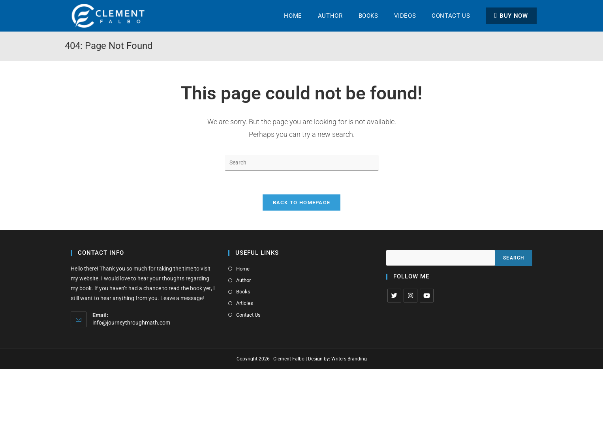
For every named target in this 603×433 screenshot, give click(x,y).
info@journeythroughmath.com (131, 322)
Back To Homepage (302, 202)
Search (513, 258)
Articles (244, 303)
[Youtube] (427, 295)
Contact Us (248, 315)
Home (243, 269)
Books (243, 292)
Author (243, 280)
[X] (394, 295)
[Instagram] (410, 295)
